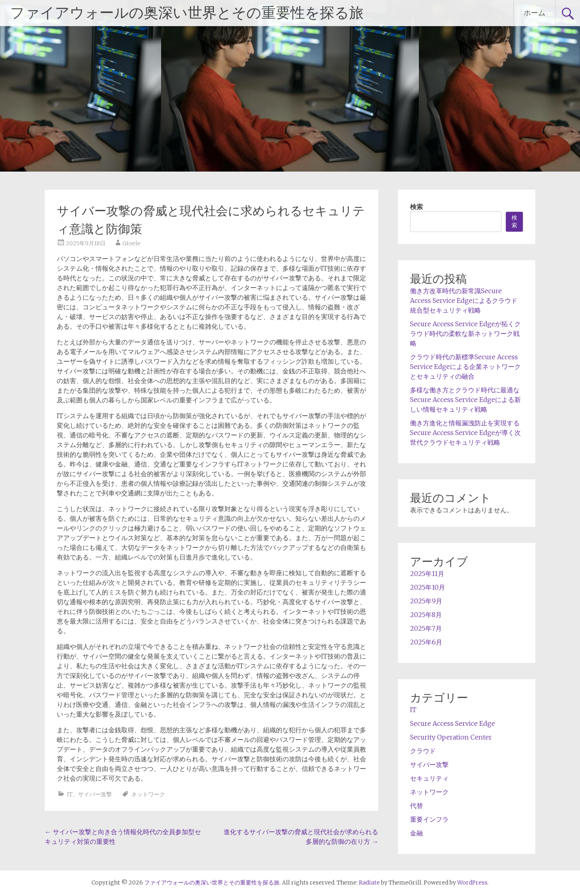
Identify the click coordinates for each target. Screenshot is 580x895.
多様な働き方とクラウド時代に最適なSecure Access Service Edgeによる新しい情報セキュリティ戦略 (465, 399)
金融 (416, 833)
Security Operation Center (451, 737)
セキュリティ (429, 778)
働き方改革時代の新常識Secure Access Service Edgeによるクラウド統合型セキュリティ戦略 (464, 300)
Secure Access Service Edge (452, 723)
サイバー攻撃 (95, 794)
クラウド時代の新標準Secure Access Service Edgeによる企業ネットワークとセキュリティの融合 (465, 366)
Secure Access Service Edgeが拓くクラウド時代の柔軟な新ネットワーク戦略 (465, 333)
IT (69, 794)
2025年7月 (426, 628)
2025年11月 (427, 574)
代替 (416, 806)
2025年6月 (426, 642)
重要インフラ (429, 819)
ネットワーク (148, 794)
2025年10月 (427, 587)
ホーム (534, 12)
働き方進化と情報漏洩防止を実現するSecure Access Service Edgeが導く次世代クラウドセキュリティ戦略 (465, 432)
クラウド (423, 751)
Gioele (131, 243)
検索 (416, 207)
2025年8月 (426, 615)
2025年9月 (426, 601)
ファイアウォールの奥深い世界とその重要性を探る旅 (187, 12)
